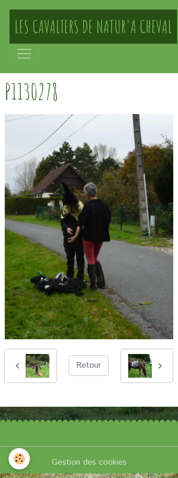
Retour (88, 365)
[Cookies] (19, 458)
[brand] (93, 27)
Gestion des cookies (89, 462)
